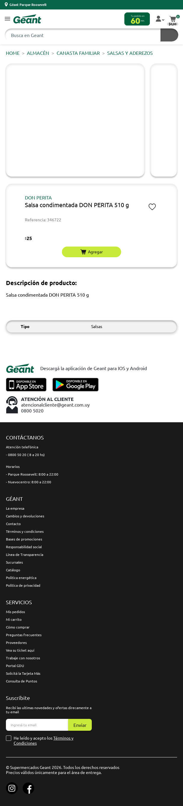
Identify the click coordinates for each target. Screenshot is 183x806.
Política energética (21, 577)
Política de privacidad (23, 585)
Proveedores (16, 642)
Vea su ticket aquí (20, 650)
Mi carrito (14, 619)
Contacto (13, 523)
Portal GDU (15, 665)
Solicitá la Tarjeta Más (23, 673)
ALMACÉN (38, 53)
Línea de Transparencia (24, 554)
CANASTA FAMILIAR (78, 53)
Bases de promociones (24, 539)
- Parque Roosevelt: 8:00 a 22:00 (32, 474)
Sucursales (14, 562)
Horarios (13, 466)
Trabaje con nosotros (23, 658)
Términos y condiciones (25, 531)
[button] (7, 19)
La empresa (15, 508)
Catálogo (13, 570)
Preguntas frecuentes (23, 635)
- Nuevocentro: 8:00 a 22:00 (28, 482)
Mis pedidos (15, 611)
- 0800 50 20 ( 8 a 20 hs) (25, 454)
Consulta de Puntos (21, 681)
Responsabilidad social (24, 546)
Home (13, 53)
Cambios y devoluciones (25, 516)
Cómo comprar (18, 627)
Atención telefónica (22, 447)
